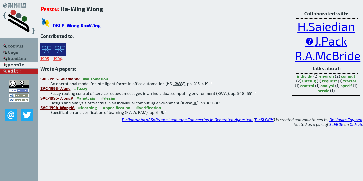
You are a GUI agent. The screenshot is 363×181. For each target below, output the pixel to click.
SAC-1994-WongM (57, 107)
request (329, 80)
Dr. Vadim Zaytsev (345, 119)
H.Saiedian (326, 26)
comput (348, 76)
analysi (327, 85)
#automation (95, 78)
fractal (349, 80)
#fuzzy (80, 88)
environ (326, 76)
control (307, 85)
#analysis (85, 98)
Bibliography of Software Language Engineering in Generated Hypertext (187, 119)
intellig (309, 80)
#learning (87, 107)
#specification (116, 107)
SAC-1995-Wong (55, 88)
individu (305, 76)
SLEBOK (336, 124)
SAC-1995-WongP (56, 98)
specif (346, 85)
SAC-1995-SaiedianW (60, 78)
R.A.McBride (327, 55)
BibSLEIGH (264, 119)
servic (323, 90)
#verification (148, 107)
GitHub (356, 124)
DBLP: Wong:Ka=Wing (77, 25)
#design (109, 98)
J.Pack (330, 40)
